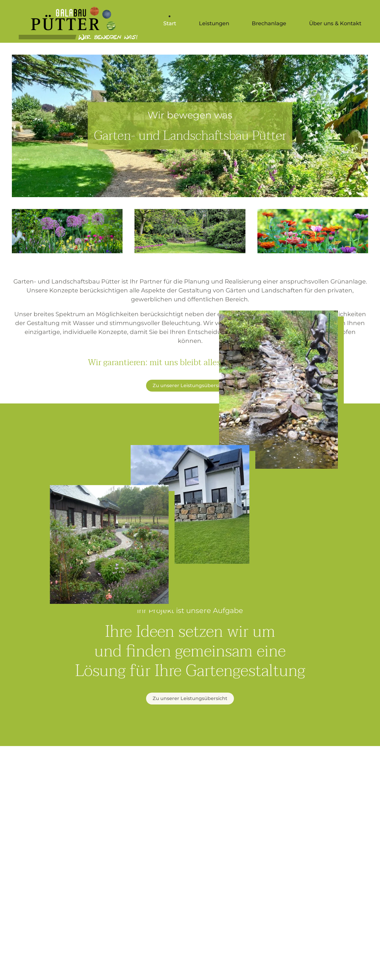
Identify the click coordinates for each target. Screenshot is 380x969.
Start (169, 23)
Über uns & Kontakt (335, 23)
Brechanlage (269, 23)
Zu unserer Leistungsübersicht (190, 385)
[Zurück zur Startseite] (78, 23)
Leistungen (214, 23)
